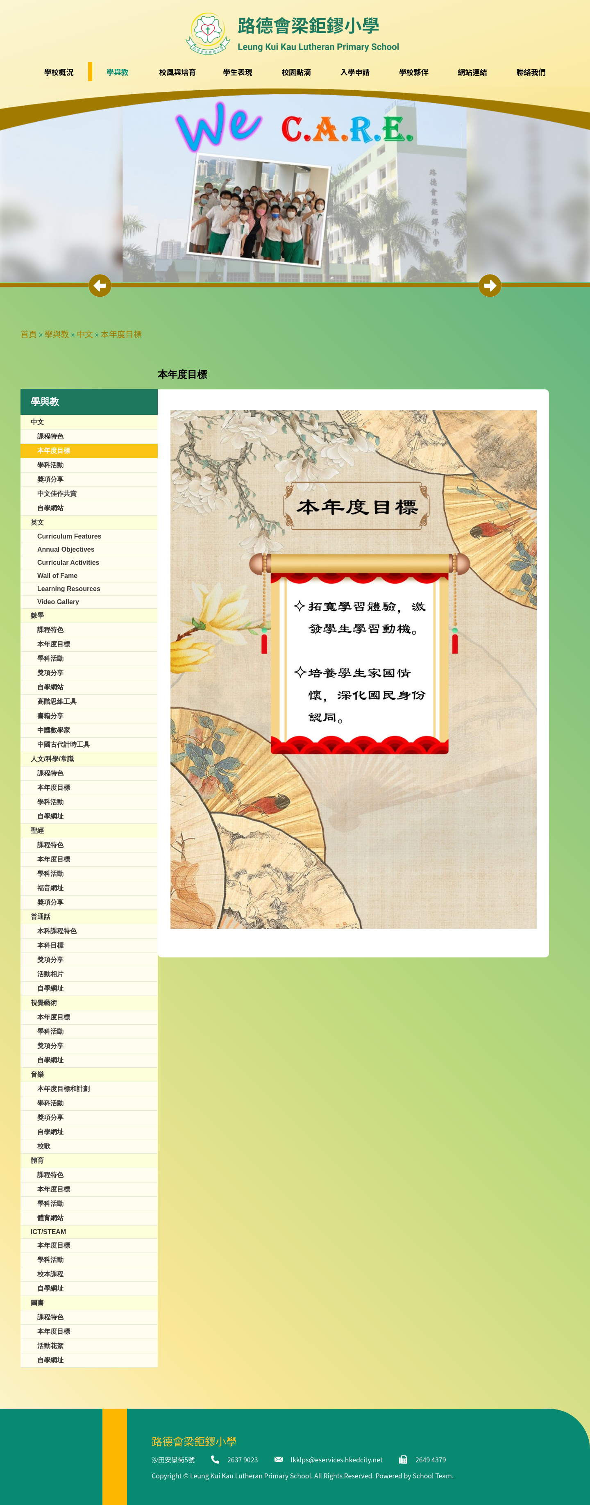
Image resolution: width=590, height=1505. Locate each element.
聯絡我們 (531, 71)
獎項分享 (50, 479)
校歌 (43, 1146)
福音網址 (50, 887)
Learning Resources (68, 588)
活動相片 (50, 974)
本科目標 (50, 945)
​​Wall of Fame (57, 575)
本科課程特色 (57, 931)
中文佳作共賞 (57, 493)
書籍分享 (50, 715)
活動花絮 (50, 1345)
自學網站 (50, 508)
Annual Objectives (66, 549)
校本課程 (50, 1274)
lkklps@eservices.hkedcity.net (337, 1459)
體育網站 (50, 1217)
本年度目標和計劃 (63, 1088)
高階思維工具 (57, 701)
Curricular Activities (68, 562)
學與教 (57, 334)
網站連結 (472, 71)
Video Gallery (58, 601)
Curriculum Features (69, 536)
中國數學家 (53, 730)
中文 (85, 334)
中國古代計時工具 (63, 744)
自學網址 (50, 816)
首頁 (28, 334)
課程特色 (50, 436)
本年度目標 (121, 334)
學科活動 (50, 465)
